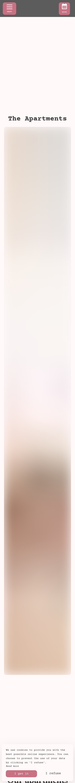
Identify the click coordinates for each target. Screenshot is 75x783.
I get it (21, 773)
